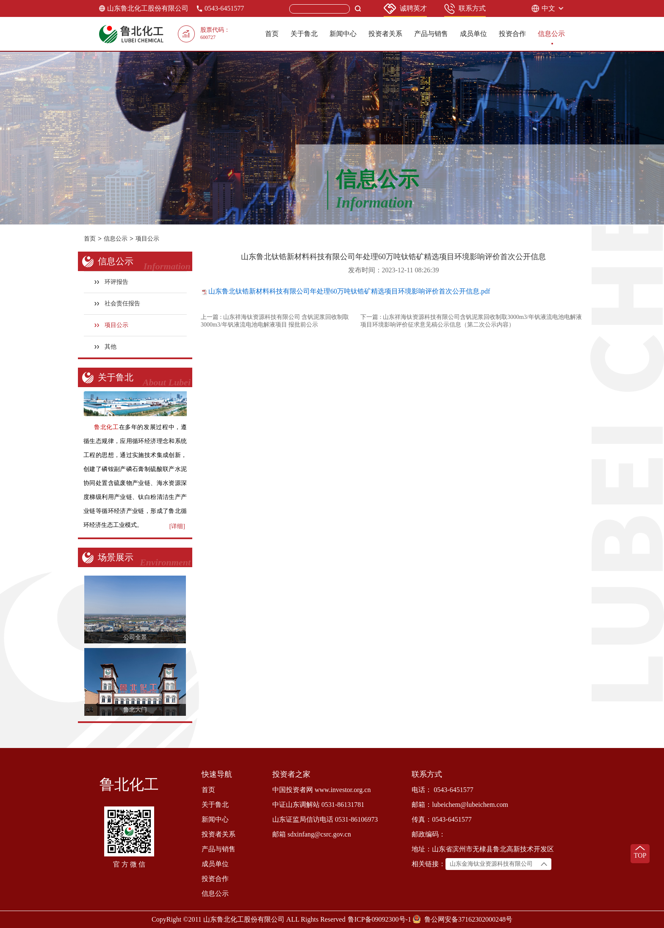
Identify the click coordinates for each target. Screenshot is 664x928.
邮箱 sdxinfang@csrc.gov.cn (311, 834)
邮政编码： (428, 834)
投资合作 (512, 33)
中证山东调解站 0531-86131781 (318, 804)
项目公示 (147, 238)
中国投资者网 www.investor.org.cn (321, 789)
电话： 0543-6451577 (442, 789)
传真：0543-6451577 (441, 819)
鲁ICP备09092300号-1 (379, 919)
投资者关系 (385, 33)
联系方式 (465, 8)
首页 (272, 33)
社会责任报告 (117, 303)
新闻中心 (343, 33)
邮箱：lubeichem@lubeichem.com (460, 804)
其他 (105, 346)
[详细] (177, 526)
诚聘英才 (405, 8)
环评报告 (111, 282)
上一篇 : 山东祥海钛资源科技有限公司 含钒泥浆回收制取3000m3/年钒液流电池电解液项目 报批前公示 (275, 321)
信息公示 (551, 33)
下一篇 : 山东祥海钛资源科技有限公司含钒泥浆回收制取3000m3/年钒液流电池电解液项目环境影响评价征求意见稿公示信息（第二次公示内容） (471, 321)
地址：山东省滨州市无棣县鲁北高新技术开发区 (483, 849)
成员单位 (473, 33)
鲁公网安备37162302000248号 (468, 919)
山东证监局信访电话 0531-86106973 (325, 819)
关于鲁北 (304, 33)
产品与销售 (431, 33)
